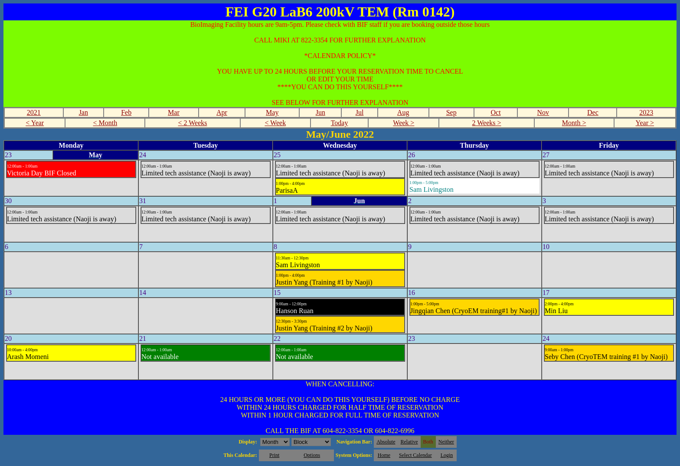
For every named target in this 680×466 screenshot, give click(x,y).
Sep (451, 112)
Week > (403, 122)
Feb (126, 112)
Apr (221, 112)
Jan (83, 112)
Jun (320, 112)
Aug (403, 112)
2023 (646, 112)
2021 (34, 112)
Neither (446, 442)
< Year (35, 122)
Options (312, 455)
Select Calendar (415, 455)
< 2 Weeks (192, 122)
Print (274, 455)
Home (384, 455)
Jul (360, 112)
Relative (409, 442)
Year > (645, 122)
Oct (495, 112)
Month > (574, 122)
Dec (592, 112)
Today (339, 122)
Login (447, 455)
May (272, 112)
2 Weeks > (486, 122)
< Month (105, 122)
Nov (543, 112)
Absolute (385, 442)
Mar (174, 112)
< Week (275, 122)
